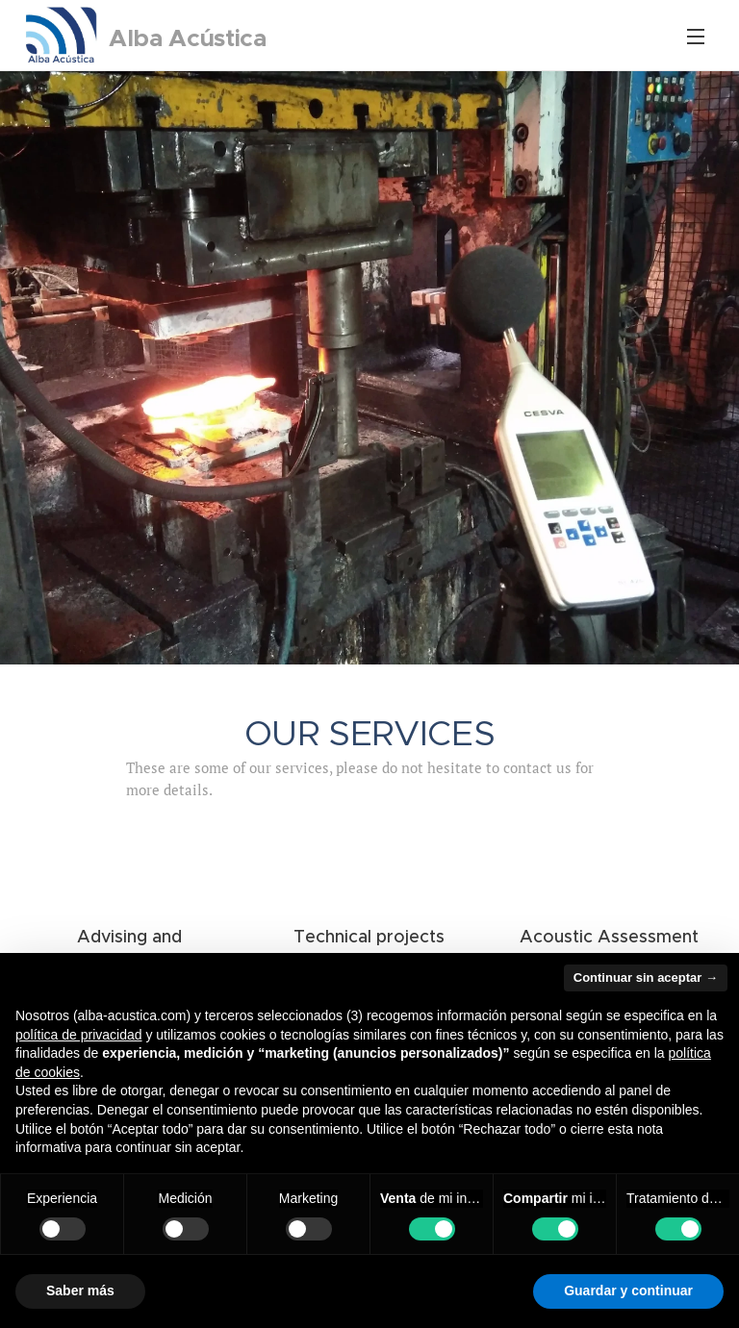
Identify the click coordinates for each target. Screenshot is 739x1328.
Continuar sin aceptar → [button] (645, 977)
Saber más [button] (80, 1290)
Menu (695, 37)
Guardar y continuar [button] (628, 1290)
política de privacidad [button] (78, 1034)
